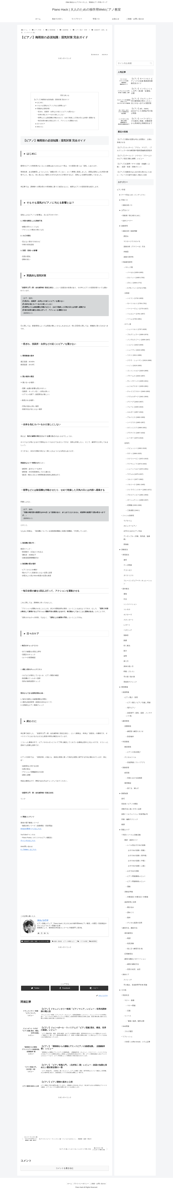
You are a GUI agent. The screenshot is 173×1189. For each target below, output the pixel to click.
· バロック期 (128, 267)
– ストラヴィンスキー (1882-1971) (138, 490)
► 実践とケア (124, 830)
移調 (123, 824)
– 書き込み (130, 907)
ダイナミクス (129, 575)
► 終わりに (39, 126)
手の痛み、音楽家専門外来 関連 (135, 985)
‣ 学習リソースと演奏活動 (131, 835)
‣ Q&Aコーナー (127, 221)
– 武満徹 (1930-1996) (134, 505)
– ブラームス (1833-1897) (135, 376)
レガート (127, 625)
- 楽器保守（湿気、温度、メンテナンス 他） (35, 940)
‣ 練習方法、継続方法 (129, 928)
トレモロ (127, 609)
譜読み (126, 236)
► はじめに (39, 102)
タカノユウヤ (42, 920)
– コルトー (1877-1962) (134, 479)
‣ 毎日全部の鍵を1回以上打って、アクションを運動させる (57, 120)
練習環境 (92, 940)
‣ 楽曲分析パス (126, 205)
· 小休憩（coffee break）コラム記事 (137, 1042)
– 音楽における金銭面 (134, 778)
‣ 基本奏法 (125, 589)
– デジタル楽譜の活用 (134, 923)
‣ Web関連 (125, 1026)
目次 (62, 95)
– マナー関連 (130, 1005)
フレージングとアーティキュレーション (138, 582)
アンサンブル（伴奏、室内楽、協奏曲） (137, 537)
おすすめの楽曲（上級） (137, 866)
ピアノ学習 (121, 190)
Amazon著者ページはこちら (31, 828)
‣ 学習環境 (125, 742)
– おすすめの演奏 (132, 871)
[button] (151, 63)
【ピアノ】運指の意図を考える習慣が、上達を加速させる (134, 140)
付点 (125, 599)
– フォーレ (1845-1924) (134, 407)
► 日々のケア (40, 123)
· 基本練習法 (128, 933)
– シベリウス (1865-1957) (135, 422)
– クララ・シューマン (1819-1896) (138, 360)
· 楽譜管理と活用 (130, 902)
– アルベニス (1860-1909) (135, 417)
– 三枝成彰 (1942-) (133, 510)
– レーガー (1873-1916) (134, 438)
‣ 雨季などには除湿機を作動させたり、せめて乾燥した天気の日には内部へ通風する (66, 117)
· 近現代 (126, 443)
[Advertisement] (65, 46)
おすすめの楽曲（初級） (137, 850)
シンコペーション (130, 604)
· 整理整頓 (127, 783)
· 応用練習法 (128, 954)
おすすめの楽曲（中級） (137, 861)
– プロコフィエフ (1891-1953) (137, 495)
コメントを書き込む (65, 1167)
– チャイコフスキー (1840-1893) (138, 391)
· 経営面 (126, 773)
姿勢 (125, 656)
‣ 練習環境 (125, 721)
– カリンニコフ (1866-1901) (136, 427)
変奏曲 (126, 544)
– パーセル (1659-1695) (134, 272)
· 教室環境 (127, 747)
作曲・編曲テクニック (129, 819)
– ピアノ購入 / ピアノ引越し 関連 (138, 702)
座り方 (126, 661)
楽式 (123, 798)
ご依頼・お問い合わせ (99, 1182)
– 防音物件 (130, 736)
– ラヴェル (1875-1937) (134, 474)
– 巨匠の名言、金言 (133, 969)
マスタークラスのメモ (132, 241)
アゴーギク (128, 570)
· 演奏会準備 (128, 892)
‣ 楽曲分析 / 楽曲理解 (129, 231)
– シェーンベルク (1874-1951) (137, 469)
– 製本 (128, 917)
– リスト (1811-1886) (134, 355)
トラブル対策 (82, 940)
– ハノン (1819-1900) (134, 365)
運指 (125, 594)
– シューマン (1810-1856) (135, 350)
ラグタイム (128, 521)
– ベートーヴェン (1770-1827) (137, 308)
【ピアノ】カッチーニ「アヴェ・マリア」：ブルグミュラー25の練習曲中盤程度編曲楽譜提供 (134, 148)
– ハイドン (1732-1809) (134, 298)
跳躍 (125, 640)
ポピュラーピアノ (130, 526)
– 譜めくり (130, 912)
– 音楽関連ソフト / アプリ (135, 762)
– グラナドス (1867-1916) (135, 433)
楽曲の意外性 (129, 257)
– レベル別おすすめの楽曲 (135, 845)
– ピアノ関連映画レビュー (135, 881)
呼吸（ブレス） (129, 671)
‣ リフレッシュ (126, 1036)
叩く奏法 (127, 646)
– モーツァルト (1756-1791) (136, 303)
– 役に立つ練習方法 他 (134, 949)
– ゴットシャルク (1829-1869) (137, 371)
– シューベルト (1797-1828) (136, 329)
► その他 (122, 990)
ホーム (68, 1182)
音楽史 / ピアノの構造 (129, 804)
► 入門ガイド (124, 210)
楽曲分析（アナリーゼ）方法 (134, 246)
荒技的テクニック (130, 682)
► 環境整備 (123, 687)
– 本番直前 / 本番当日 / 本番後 (137, 897)
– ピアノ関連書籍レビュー (135, 876)
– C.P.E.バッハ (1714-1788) (136, 288)
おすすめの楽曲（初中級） (138, 855)
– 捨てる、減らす (132, 788)
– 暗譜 (128, 938)
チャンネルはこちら (28, 840)
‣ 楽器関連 (125, 692)
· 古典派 (126, 293)
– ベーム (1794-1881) (134, 319)
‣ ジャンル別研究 (127, 515)
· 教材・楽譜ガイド (131, 840)
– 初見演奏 (130, 943)
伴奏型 (126, 252)
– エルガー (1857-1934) (134, 412)
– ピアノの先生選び (133, 752)
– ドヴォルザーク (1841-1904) (137, 396)
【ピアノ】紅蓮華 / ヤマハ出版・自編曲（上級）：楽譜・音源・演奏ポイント (133, 165)
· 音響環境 (127, 726)
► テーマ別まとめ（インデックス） (132, 195)
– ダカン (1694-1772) (134, 283)
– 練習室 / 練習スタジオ (134, 731)
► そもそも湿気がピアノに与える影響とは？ (51, 105)
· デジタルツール (130, 757)
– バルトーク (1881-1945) (135, 484)
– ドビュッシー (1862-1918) (136, 448)
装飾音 (126, 635)
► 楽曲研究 (123, 226)
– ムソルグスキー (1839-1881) (137, 386)
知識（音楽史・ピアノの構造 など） (63, 940)
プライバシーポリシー (81, 1182)
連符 (125, 560)
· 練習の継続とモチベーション (135, 959)
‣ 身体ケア (125, 974)
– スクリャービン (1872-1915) (137, 459)
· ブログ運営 (128, 1031)
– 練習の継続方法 (132, 964)
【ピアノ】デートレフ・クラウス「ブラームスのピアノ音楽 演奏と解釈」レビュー (134, 157)
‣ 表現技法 (125, 555)
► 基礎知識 (123, 793)
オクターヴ (128, 614)
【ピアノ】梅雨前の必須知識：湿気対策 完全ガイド (52, 99)
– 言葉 (128, 1011)
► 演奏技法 (123, 549)
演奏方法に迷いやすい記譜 (131, 809)
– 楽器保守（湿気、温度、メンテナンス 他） (139, 714)
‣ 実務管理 (125, 767)
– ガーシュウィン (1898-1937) (137, 500)
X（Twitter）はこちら (28, 849)
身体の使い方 (129, 666)
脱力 (125, 651)
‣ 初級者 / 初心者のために (130, 215)
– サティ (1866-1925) (134, 453)
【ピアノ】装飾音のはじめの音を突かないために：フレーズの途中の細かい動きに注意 (134, 173)
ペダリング (128, 630)
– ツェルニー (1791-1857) (135, 314)
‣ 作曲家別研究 (126, 262)
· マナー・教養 (129, 1000)
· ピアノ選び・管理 (131, 697)
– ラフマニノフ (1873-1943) (136, 464)
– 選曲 (128, 886)
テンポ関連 (128, 565)
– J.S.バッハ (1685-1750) (135, 277)
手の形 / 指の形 (129, 677)
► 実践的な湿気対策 (42, 108)
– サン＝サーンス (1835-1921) (137, 381)
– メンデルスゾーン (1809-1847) (138, 340)
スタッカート (129, 620)
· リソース (127, 1016)
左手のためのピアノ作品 (133, 531)
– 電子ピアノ (130, 708)
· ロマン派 (127, 324)
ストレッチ (128, 980)
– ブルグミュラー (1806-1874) (137, 334)
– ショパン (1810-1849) (134, 345)
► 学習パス (123, 200)
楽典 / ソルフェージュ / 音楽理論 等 (134, 814)
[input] (135, 63)
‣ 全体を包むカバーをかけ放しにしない (50, 114)
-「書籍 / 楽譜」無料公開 (135, 1021)
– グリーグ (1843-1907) (134, 402)
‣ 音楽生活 (125, 995)
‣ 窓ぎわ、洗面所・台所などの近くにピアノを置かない (56, 111)
